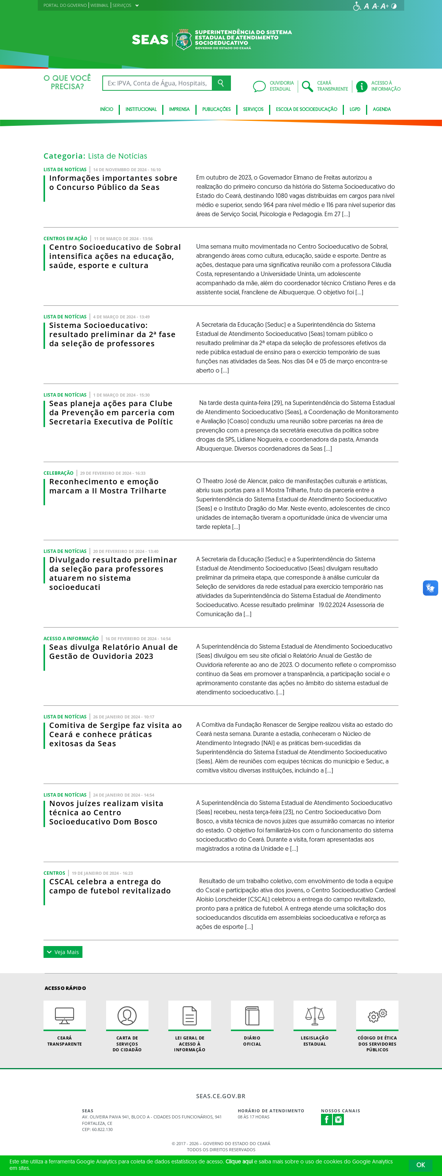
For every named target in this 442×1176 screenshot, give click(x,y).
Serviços (253, 110)
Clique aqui (239, 1162)
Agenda (382, 110)
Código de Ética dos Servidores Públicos (377, 1026)
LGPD (355, 110)
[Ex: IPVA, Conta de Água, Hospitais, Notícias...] (157, 83)
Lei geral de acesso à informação (189, 1026)
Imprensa (179, 110)
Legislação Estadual (315, 1023)
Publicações (216, 110)
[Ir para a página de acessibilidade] (357, 6)
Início (106, 110)
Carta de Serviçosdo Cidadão (127, 1026)
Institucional (141, 110)
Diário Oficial (252, 1023)
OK (420, 1166)
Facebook (326, 1119)
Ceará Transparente (65, 1023)
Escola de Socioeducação (306, 110)
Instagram (338, 1119)
